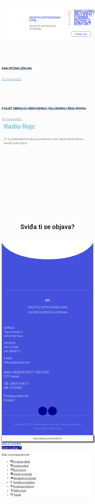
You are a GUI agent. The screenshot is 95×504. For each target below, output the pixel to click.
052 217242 (11, 347)
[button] (12, 447)
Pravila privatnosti (16, 396)
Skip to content (11, 443)
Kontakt (82, 24)
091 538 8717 (12, 351)
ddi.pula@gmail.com (17, 362)
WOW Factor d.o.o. (51, 428)
